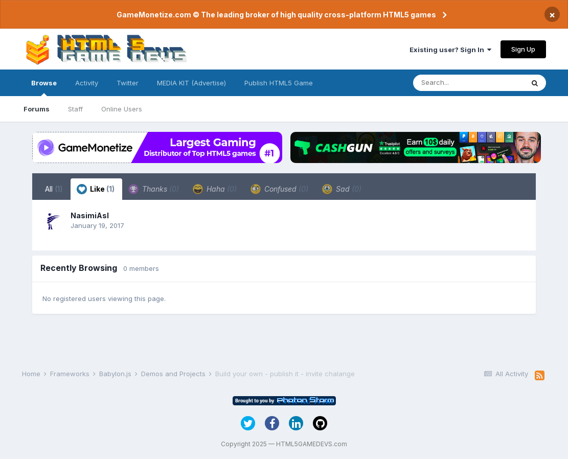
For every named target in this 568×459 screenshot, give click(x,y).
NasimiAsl (90, 215)
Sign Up (523, 49)
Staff (75, 109)
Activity (86, 83)
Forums (37, 109)
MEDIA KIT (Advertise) (191, 83)
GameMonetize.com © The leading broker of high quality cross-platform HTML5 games (276, 14)
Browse (44, 87)
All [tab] (54, 189)
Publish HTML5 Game (278, 83)
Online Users (121, 109)
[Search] (468, 83)
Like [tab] (96, 189)
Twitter (128, 83)
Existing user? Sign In (450, 49)
